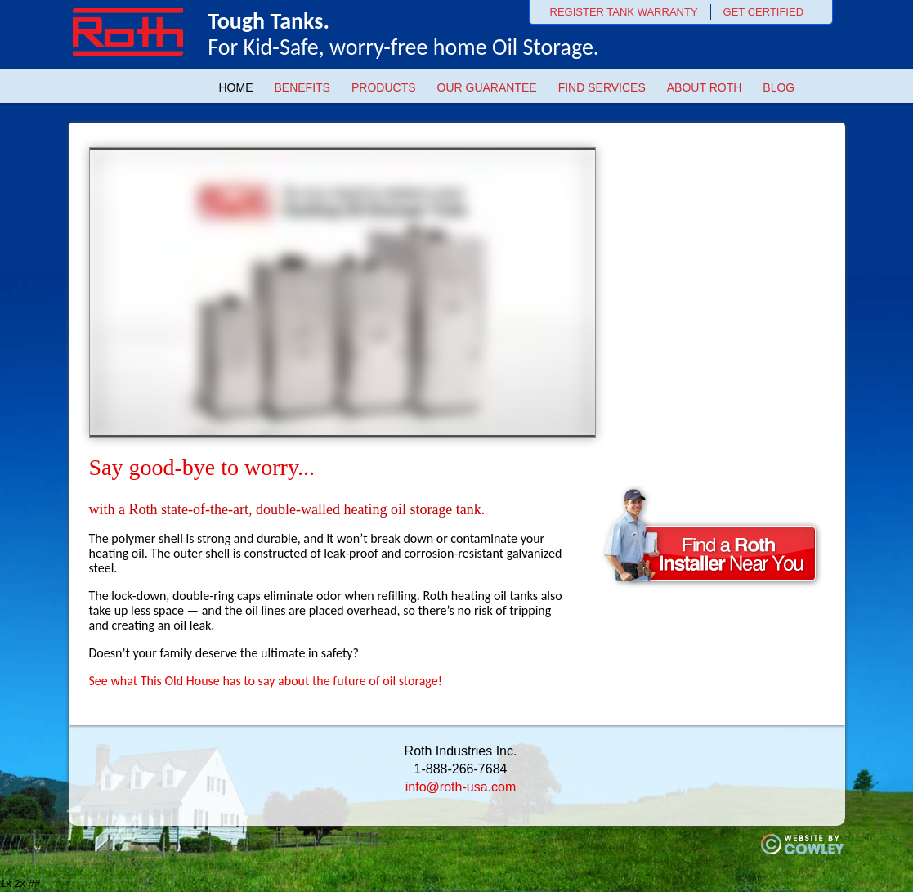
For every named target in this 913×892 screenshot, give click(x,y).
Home (236, 87)
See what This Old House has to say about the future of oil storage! (265, 680)
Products (383, 87)
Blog (778, 87)
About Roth (704, 87)
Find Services (602, 87)
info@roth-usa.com (460, 787)
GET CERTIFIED (763, 12)
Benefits (302, 87)
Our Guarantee (487, 87)
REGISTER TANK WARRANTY (624, 12)
